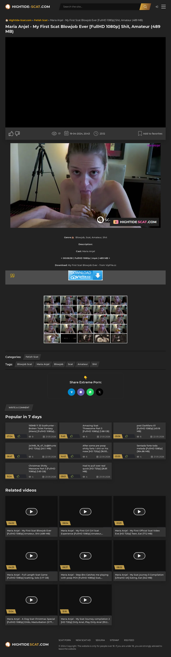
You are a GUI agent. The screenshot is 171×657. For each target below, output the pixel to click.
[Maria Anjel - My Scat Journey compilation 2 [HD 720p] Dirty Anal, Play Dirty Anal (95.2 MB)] (85, 604)
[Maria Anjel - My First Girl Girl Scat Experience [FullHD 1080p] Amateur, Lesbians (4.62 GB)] (85, 516)
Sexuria (100, 640)
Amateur (83, 364)
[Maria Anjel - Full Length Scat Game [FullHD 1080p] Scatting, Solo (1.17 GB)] (31, 560)
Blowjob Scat (24, 364)
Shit (94, 364)
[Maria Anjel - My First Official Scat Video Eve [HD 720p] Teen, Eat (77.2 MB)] (139, 516)
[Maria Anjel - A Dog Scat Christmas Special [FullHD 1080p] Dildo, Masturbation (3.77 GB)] (31, 604)
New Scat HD (83, 640)
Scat (70, 364)
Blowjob (58, 364)
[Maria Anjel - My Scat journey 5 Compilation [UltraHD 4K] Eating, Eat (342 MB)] (139, 560)
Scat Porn (65, 640)
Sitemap (114, 640)
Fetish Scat (41, 20)
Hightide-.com (31, 7)
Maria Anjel (43, 364)
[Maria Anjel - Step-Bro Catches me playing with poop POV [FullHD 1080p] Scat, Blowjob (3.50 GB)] (85, 560)
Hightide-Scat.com (20, 20)
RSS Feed (129, 640)
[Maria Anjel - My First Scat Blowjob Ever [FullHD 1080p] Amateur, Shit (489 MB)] (31, 516)
